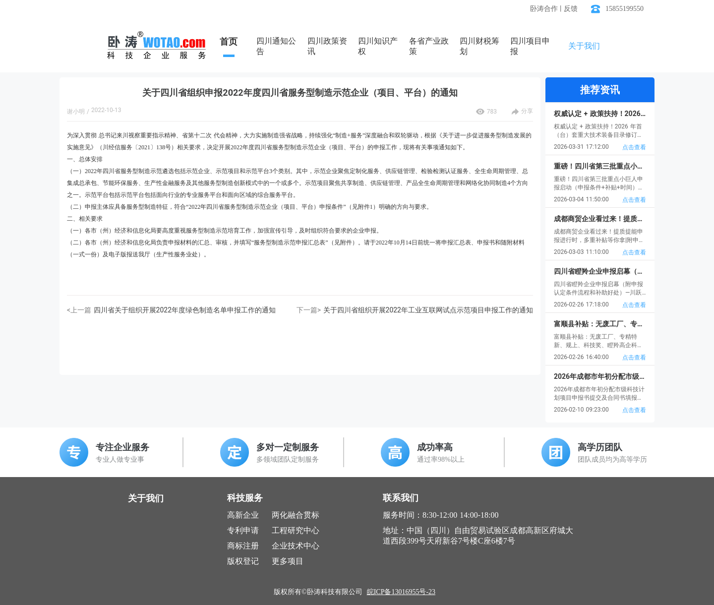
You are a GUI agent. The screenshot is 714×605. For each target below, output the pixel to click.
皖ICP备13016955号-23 (401, 592)
